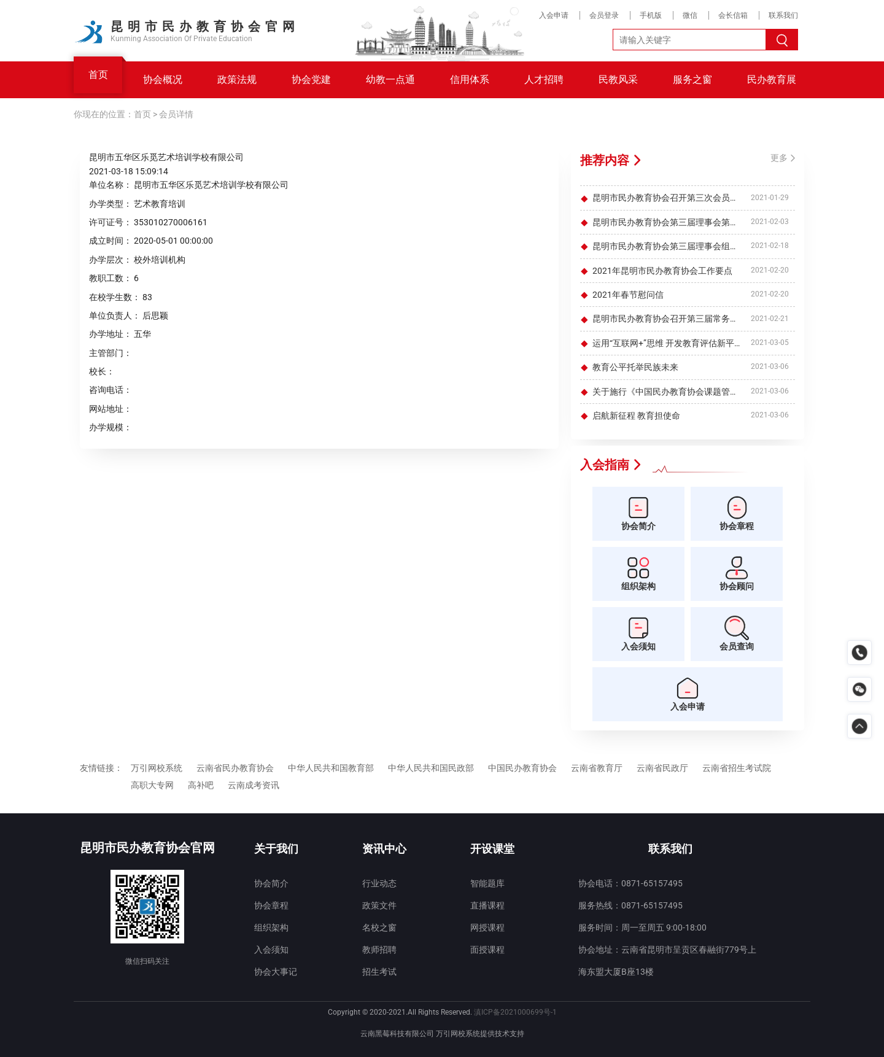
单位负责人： (115, 315)
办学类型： (110, 204)
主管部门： (110, 353)
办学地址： (110, 334)
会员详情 (176, 114)
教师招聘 (379, 949)
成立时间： (110, 241)
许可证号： (110, 222)
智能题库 (487, 883)
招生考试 (379, 972)
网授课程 (487, 927)
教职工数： (110, 278)
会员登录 (604, 15)
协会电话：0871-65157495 (630, 883)
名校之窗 (379, 927)
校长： (102, 371)
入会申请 (553, 15)
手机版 (651, 15)
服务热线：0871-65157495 (630, 905)
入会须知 (271, 949)
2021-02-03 (770, 221)
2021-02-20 (770, 270)
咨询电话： (110, 390)
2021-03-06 (770, 367)
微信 (690, 15)
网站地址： (110, 409)
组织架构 (271, 927)
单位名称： (110, 185)
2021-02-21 (770, 318)
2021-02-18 (770, 246)
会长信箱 (733, 15)
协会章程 (271, 905)
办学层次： (110, 260)
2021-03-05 (770, 342)
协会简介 (271, 883)
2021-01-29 (770, 197)
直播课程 (487, 905)
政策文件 (379, 905)
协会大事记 (275, 972)
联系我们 (783, 15)
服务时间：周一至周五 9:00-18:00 (642, 927)
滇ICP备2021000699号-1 (515, 1012)
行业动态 (379, 883)
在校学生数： (115, 297)
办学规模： (110, 427)
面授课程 (487, 949)
